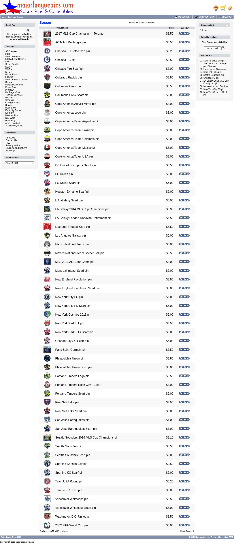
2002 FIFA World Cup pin (71, 525)
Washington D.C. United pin (73, 516)
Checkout (225, 17)
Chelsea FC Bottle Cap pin (72, 51)
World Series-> (12, 56)
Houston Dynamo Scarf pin (72, 191)
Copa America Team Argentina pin (77, 121)
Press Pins (10, 87)
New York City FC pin (69, 297)
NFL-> (8, 61)
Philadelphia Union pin (69, 358)
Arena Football (12, 123)
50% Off (9, 77)
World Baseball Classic (16, 79)
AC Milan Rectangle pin (70, 42)
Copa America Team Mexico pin (75, 147)
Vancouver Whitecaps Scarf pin (75, 507)
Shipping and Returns (16, 148)
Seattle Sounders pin (68, 446)
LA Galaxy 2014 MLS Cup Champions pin (82, 209)
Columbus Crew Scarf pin (71, 95)
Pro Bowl (9, 90)
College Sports (12, 102)
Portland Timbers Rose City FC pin (77, 384)
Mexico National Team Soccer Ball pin (79, 253)
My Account (182, 17)
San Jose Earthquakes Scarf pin (76, 428)
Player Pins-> (11, 74)
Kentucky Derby (13, 110)
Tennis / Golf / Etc (13, 95)
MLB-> (8, 54)
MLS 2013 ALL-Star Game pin (74, 261)
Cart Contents (204, 17)
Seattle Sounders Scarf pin (72, 455)
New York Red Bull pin (69, 323)
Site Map (10, 150)
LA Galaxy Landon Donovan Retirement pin (83, 218)
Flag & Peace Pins (14, 84)
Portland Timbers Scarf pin (72, 393)
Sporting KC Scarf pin (69, 472)
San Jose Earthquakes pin (72, 420)
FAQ (8, 143)
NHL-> (8, 72)
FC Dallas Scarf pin (67, 182)
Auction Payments (14, 125)
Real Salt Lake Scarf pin (71, 411)
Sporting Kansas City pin (71, 463)
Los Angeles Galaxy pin (70, 235)
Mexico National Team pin (72, 244)
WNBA (8, 69)
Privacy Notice (13, 145)
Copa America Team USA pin (74, 156)
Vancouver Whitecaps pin (71, 499)
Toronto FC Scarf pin (68, 490)
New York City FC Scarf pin (72, 305)
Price (171, 28)
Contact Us (11, 140)
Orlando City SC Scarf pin (72, 340)
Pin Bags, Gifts (12, 92)
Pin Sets (9, 97)
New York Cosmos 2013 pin (73, 314)
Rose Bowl (10, 107)
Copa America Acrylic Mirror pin (75, 103)
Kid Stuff (9, 113)
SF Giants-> (11, 51)
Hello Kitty (10, 120)
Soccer (20, 17)
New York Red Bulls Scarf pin (74, 332)
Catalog (11, 17)
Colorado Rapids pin (68, 77)
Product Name (62, 28)
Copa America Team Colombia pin (77, 139)
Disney (8, 82)
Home (3, 17)
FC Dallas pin (64, 174)
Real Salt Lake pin (67, 402)
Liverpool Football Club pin (72, 226)
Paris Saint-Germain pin (70, 349)
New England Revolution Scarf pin (77, 288)
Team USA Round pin (69, 481)
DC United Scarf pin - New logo (75, 165)
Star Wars (10, 118)
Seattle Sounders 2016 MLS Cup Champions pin (86, 437)
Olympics (9, 100)
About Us (10, 137)
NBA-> (8, 66)
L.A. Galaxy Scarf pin (69, 200)
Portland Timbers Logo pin (72, 376)
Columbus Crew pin (68, 86)
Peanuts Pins (11, 115)
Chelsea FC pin (65, 59)
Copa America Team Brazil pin (74, 130)
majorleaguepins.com (25, 542)
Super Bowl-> (11, 64)
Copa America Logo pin (70, 112)
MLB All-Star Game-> (15, 59)
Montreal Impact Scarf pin (71, 270)
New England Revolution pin (73, 279)
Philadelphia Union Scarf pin (73, 367)
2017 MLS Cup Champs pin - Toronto (79, 33)
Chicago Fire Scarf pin (69, 68)
